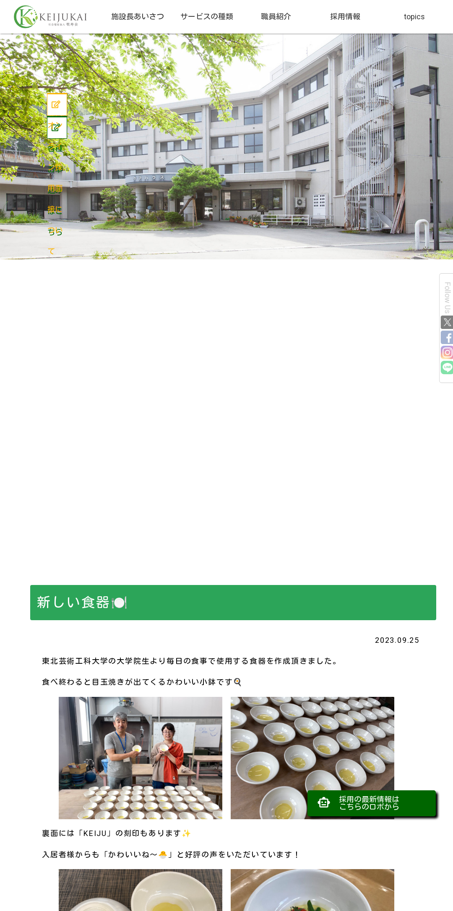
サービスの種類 (206, 16)
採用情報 (345, 16)
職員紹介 (276, 16)
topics (414, 16)
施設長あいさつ (137, 16)
